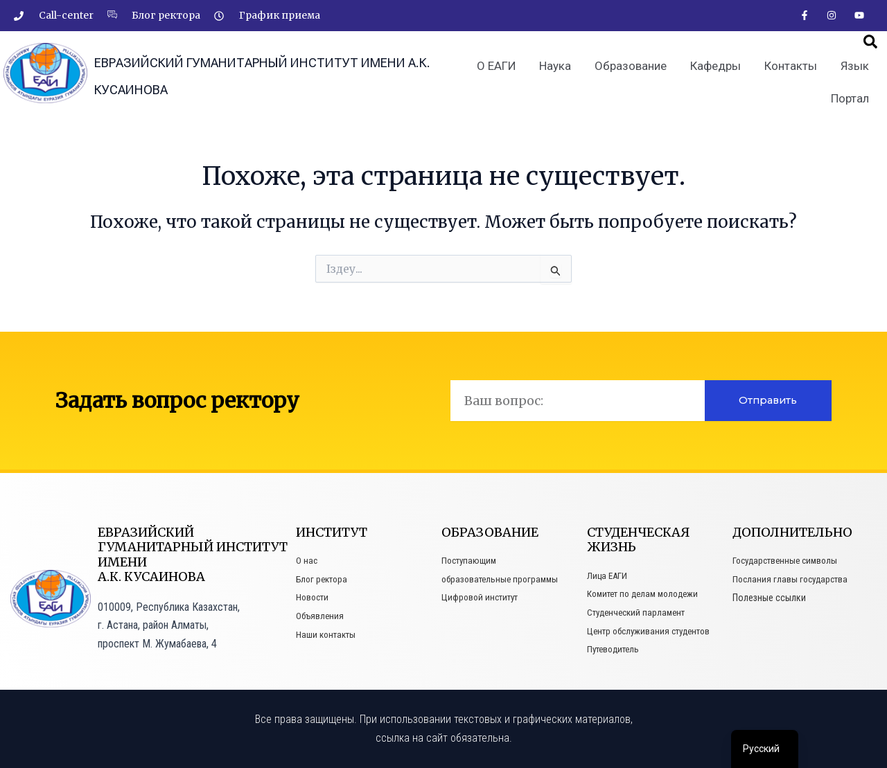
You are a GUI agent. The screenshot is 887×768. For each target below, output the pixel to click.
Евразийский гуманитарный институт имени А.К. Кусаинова (252, 75)
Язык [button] (855, 71)
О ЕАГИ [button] (505, 71)
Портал (850, 102)
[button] (870, 47)
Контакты (792, 71)
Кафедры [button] (719, 71)
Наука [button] (562, 71)
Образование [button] (635, 71)
